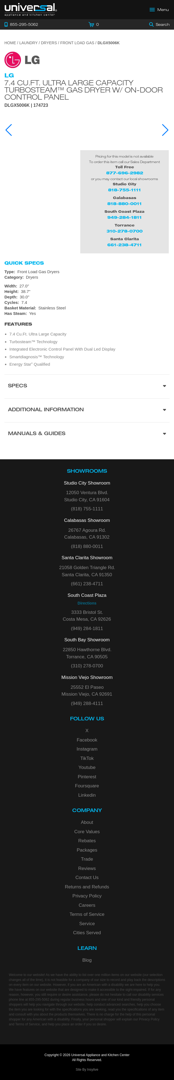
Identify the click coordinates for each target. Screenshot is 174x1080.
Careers (87, 905)
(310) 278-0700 (87, 665)
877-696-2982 (124, 172)
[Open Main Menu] (159, 9)
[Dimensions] (87, 291)
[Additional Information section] (87, 410)
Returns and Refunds (87, 886)
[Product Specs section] (87, 386)
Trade (87, 859)
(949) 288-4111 (87, 703)
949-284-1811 (124, 217)
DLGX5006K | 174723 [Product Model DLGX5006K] (26, 105)
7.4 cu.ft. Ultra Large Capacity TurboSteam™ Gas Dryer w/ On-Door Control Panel (83, 89)
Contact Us (86, 877)
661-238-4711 (124, 244)
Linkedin (87, 795)
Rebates (87, 840)
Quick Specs (24, 263)
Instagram (87, 749)
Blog (87, 960)
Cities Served (87, 932)
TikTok (87, 758)
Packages (87, 850)
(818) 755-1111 (87, 508)
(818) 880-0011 (87, 546)
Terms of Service (87, 914)
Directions (86, 603)
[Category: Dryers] (87, 277)
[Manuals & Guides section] (87, 434)
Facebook (87, 740)
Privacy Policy (87, 896)
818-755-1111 (124, 189)
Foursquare (87, 785)
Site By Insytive (87, 1069)
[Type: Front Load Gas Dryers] (87, 272)
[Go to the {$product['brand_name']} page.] (22, 59)
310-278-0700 (124, 231)
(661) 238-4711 (87, 583)
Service (87, 923)
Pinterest (87, 776)
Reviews (87, 868)
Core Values (87, 831)
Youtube (87, 767)
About (87, 822)
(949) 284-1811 (87, 628)
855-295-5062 (39, 999)
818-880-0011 (124, 203)
